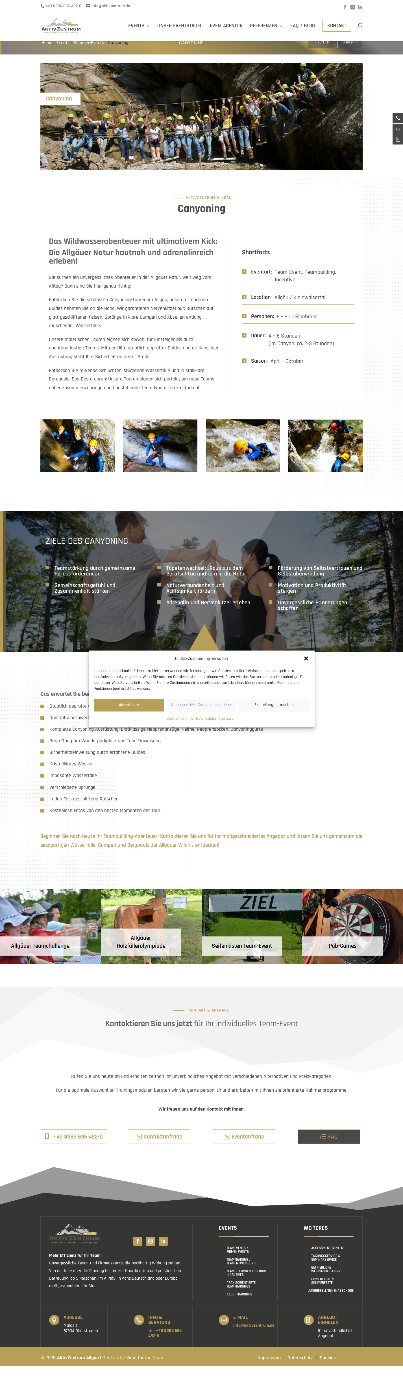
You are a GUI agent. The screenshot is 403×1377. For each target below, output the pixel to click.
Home (48, 54)
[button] (306, 658)
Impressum (228, 718)
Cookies (328, 1368)
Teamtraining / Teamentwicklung (241, 1272)
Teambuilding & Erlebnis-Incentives (246, 1284)
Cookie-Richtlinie (180, 718)
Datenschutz (206, 718)
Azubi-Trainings (239, 1305)
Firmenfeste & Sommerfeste (322, 1292)
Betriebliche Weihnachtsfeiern (326, 1280)
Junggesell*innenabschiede (331, 1301)
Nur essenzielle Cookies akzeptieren (201, 705)
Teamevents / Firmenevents (237, 1261)
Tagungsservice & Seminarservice (325, 1269)
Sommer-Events (89, 54)
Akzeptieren (129, 705)
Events (62, 54)
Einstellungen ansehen (274, 705)
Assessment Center (327, 1259)
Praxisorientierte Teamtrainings (241, 1295)
